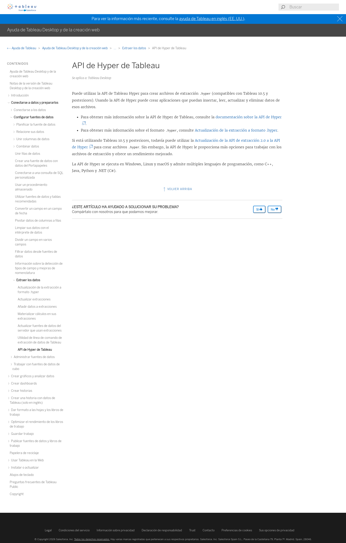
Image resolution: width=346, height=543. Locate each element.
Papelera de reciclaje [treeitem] (24, 453)
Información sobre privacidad (116, 530)
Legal (48, 530)
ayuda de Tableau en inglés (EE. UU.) (211, 18)
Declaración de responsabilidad (162, 530)
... (115, 48)
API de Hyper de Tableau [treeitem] (35, 350)
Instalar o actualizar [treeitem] (24, 467)
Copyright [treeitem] (17, 494)
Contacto (208, 530)
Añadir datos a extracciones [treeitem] (37, 307)
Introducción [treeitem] (19, 95)
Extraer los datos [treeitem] (27, 280)
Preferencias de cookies (237, 530)
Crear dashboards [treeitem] (23, 383)
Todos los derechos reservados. (92, 539)
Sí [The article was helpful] (259, 209)
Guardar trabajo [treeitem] (22, 434)
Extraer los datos (134, 48)
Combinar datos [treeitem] (27, 146)
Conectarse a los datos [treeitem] (29, 110)
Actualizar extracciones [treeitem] (34, 299)
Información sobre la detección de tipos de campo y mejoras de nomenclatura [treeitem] (39, 268)
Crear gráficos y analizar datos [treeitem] (32, 376)
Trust (192, 530)
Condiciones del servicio (74, 530)
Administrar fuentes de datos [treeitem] (33, 357)
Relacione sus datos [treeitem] (29, 132)
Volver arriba (177, 189)
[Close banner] (340, 19)
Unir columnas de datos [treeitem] (32, 139)
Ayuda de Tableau (22, 48)
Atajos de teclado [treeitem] (22, 475)
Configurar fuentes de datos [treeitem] (32, 117)
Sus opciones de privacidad (276, 530)
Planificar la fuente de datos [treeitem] (35, 124)
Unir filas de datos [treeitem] (27, 154)
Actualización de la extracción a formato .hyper (236, 130)
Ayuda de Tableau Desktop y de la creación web (75, 48)
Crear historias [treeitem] (21, 391)
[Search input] (314, 7)
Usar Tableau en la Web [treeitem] (27, 460)
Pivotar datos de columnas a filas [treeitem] (38, 220)
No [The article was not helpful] (274, 209)
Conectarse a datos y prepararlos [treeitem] (34, 103)
